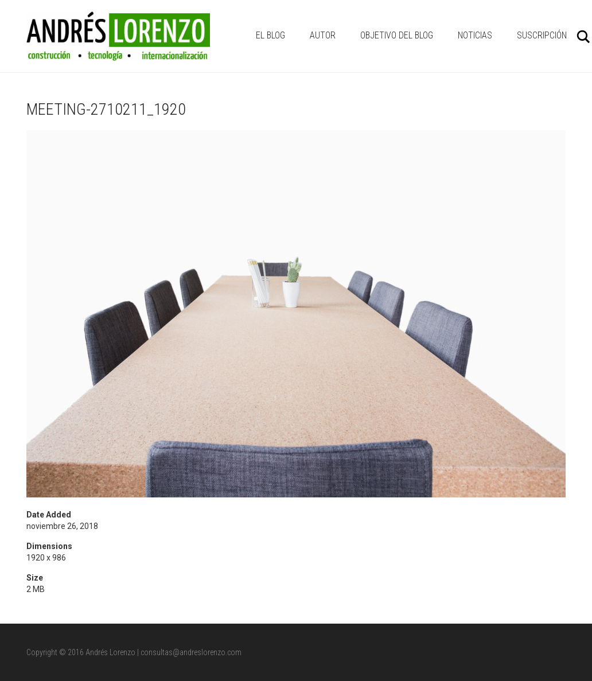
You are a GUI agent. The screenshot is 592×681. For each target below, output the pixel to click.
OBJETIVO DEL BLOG (396, 35)
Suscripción (542, 35)
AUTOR (323, 35)
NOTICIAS (475, 35)
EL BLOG (270, 35)
